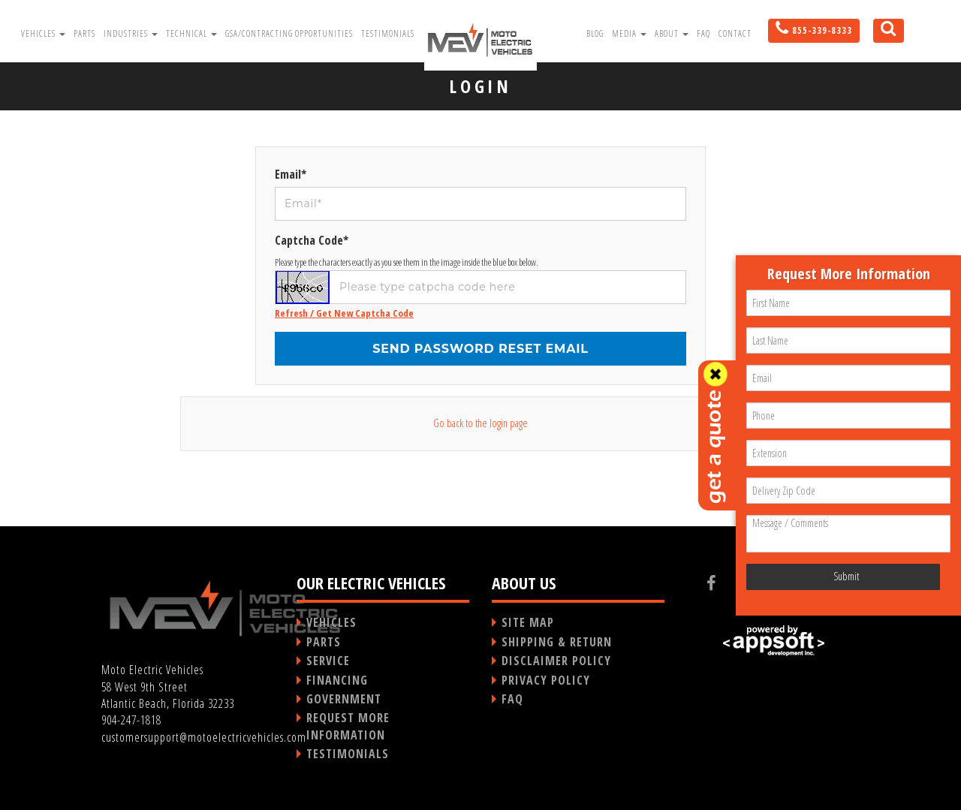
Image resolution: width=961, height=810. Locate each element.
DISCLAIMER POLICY (556, 660)
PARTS (323, 642)
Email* (290, 174)
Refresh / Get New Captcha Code (344, 313)
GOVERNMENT (343, 699)
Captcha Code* (311, 240)
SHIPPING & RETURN (557, 642)
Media (629, 33)
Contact (735, 33)
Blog (595, 33)
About (671, 33)
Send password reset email (480, 349)
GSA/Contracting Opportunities (289, 33)
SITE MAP (528, 622)
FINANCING (337, 680)
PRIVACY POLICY (546, 680)
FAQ (703, 33)
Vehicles (43, 33)
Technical (191, 33)
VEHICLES (331, 622)
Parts (84, 33)
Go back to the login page (480, 423)
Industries (131, 33)
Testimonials (387, 33)
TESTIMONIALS (347, 753)
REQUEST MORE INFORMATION (348, 725)
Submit (846, 576)
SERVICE (328, 660)
